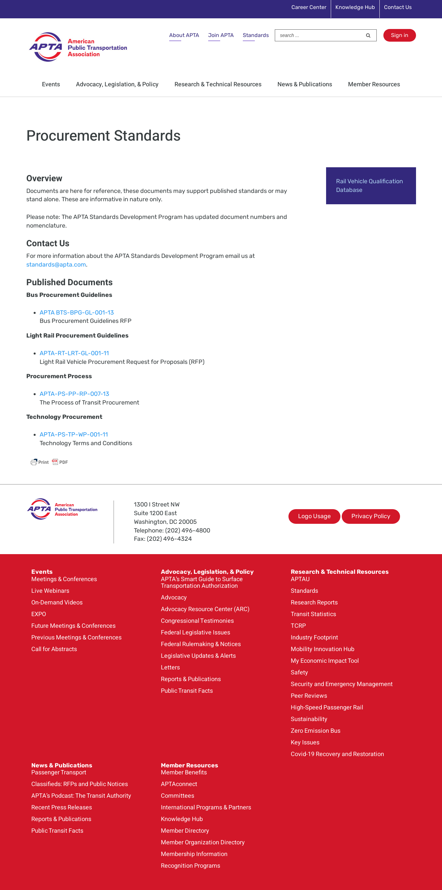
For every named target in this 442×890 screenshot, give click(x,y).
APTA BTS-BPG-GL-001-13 (77, 312)
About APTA (184, 35)
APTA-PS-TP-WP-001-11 (74, 434)
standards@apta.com (56, 264)
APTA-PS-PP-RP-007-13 (74, 394)
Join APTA (221, 35)
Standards (256, 35)
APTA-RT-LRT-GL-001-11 (74, 353)
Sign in (399, 35)
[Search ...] (318, 35)
